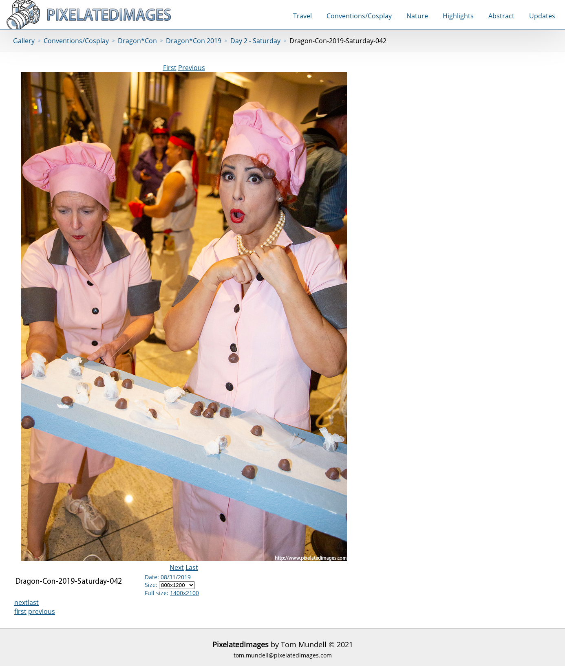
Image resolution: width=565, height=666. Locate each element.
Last (191, 567)
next (21, 602)
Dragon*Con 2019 (193, 40)
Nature (417, 15)
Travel (302, 15)
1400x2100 (184, 593)
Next (177, 567)
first (20, 611)
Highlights (458, 15)
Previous (191, 67)
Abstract (501, 15)
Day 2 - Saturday (255, 40)
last (33, 602)
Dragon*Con (137, 40)
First (170, 67)
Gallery (24, 40)
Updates (542, 15)
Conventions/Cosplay (359, 15)
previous (41, 611)
